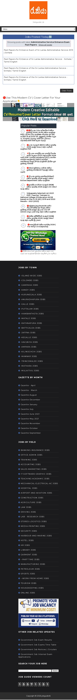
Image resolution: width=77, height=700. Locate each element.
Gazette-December (30, 400)
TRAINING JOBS (29, 460)
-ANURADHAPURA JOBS (33, 300)
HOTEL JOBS (27, 541)
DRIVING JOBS (28, 512)
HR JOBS (25, 546)
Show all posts (45, 45)
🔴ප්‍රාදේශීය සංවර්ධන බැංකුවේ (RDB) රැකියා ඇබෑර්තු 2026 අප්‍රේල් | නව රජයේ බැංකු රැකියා (38, 187)
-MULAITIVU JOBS (30, 371)
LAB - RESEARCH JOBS (33, 517)
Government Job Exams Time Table (38, 645)
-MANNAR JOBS (29, 357)
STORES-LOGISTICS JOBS (34, 522)
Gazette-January (29, 405)
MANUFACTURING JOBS (33, 565)
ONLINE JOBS (28, 593)
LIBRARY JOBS (28, 550)
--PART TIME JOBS (30, 560)
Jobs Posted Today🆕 (38, 36)
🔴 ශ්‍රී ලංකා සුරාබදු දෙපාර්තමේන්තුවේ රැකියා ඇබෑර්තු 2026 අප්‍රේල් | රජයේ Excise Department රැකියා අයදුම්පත (37, 179)
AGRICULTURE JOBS (31, 503)
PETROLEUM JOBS (30, 569)
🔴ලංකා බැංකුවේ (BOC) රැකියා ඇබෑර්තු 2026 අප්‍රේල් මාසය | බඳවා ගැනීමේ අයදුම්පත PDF (38, 147)
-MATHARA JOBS (29, 366)
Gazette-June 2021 (30, 414)
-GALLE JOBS (27, 305)
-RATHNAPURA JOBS (31, 324)
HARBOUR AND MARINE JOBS (36, 536)
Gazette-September (31, 433)
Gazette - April (28, 386)
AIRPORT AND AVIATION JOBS (36, 493)
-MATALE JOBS (28, 319)
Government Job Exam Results (36, 640)
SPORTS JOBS (28, 574)
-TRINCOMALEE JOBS (32, 362)
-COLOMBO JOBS (30, 281)
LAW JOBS (26, 508)
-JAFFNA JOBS (28, 333)
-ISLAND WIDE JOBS (31, 276)
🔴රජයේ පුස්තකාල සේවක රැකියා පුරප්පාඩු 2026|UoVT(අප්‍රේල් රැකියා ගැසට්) (36, 170)
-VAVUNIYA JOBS (29, 343)
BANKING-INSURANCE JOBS (35, 451)
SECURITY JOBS (29, 531)
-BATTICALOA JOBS (31, 328)
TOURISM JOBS (29, 584)
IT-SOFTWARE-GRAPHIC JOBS (36, 474)
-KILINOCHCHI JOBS (31, 352)
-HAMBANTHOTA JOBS (32, 314)
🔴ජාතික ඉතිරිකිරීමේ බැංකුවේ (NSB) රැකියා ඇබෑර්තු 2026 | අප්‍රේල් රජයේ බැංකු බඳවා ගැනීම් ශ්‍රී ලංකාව (37, 219)
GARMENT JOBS (29, 555)
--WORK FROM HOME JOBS (35, 579)
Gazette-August (29, 395)
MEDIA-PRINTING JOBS (33, 527)
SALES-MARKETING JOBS (34, 470)
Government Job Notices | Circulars (39, 650)
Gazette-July (27, 410)
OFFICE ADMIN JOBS (32, 455)
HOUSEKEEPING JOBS (32, 588)
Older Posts (67, 91)
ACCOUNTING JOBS (31, 465)
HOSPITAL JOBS (29, 489)
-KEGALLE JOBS (29, 338)
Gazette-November (30, 424)
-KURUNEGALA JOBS (31, 295)
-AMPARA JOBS (29, 347)
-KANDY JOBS (28, 290)
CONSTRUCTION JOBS (32, 498)
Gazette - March (29, 391)
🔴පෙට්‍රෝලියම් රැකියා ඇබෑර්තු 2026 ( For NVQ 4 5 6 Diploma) (42, 226)
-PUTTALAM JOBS (30, 309)
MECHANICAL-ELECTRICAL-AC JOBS (39, 484)
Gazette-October (29, 429)
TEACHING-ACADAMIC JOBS (35, 479)
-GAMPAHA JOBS (29, 286)
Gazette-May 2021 (30, 419)
